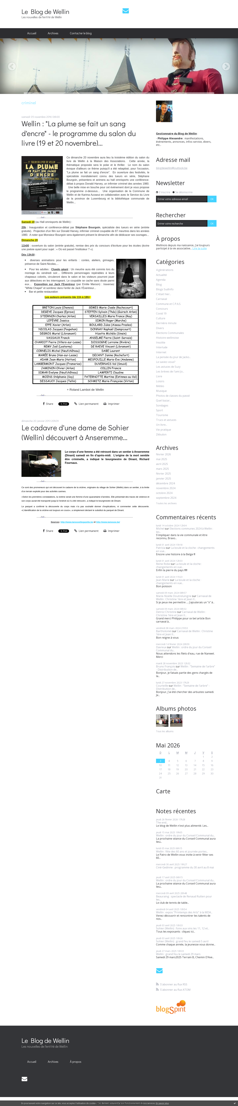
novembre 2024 (165, 488)
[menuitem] (31, 33)
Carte (163, 791)
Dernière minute (166, 323)
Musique (161, 391)
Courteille (162, 685)
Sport (159, 410)
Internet (161, 352)
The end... (162, 822)
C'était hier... (163, 294)
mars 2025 (162, 468)
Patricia (160, 548)
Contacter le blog (81, 33)
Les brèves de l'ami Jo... (170, 371)
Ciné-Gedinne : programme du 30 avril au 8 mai (185, 867)
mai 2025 (161, 459)
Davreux (161, 647)
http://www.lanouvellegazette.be (76, 522)
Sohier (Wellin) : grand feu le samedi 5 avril (182, 941)
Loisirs (160, 381)
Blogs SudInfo (165, 289)
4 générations (164, 270)
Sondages (162, 405)
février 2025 (163, 473)
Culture (160, 318)
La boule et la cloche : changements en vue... (185, 549)
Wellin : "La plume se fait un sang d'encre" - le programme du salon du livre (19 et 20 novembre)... (78, 133)
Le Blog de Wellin (45, 11)
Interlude (161, 347)
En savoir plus (162, 1103)
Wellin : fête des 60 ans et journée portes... (182, 851)
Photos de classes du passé (173, 395)
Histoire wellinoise (167, 337)
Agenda (160, 279)
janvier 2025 (163, 478)
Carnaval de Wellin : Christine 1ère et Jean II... (183, 597)
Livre (159, 376)
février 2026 (163, 454)
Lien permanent (86, 404)
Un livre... (161, 424)
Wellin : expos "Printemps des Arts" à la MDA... (184, 912)
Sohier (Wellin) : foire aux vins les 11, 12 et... (182, 928)
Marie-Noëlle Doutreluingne (173, 596)
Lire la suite (199, 248)
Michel (160, 528)
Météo (160, 386)
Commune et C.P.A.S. (168, 304)
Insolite (160, 342)
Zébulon (161, 434)
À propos (75, 1062)
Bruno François (165, 666)
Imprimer (111, 404)
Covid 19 (161, 313)
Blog (159, 284)
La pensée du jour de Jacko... (173, 357)
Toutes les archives (166, 503)
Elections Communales (170, 333)
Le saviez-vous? (165, 362)
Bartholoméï (164, 631)
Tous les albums (165, 731)
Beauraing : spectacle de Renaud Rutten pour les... (184, 898)
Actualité (161, 275)
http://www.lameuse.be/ (108, 522)
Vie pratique (163, 429)
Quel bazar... (163, 400)
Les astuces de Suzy (168, 366)
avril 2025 (162, 464)
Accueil (31, 33)
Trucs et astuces (166, 420)
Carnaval (161, 299)
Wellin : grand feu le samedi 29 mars (178, 954)
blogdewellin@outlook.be (171, 168)
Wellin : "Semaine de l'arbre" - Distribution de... (185, 668)
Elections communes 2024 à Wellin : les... (184, 530)
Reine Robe (163, 564)
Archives (53, 33)
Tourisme (162, 415)
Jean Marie (162, 580)
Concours (162, 308)
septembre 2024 (166, 497)
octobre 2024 (164, 493)
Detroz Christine (166, 612)
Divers (160, 328)
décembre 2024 (165, 483)
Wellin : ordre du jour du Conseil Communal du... (183, 648)
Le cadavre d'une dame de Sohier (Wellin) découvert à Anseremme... (75, 432)
